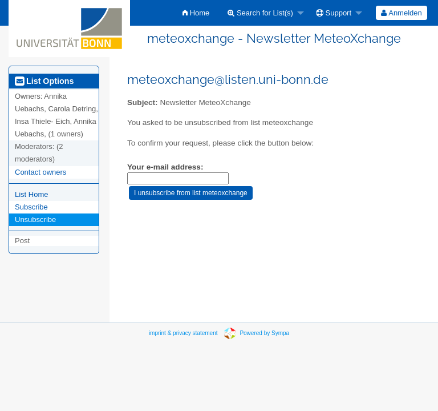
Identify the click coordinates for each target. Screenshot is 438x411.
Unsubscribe (35, 219)
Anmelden (401, 13)
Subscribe (31, 207)
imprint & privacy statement (183, 333)
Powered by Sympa (264, 333)
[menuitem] (195, 13)
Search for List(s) (260, 13)
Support (333, 13)
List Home (31, 194)
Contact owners (40, 172)
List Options (44, 81)
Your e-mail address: (165, 167)
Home (195, 13)
